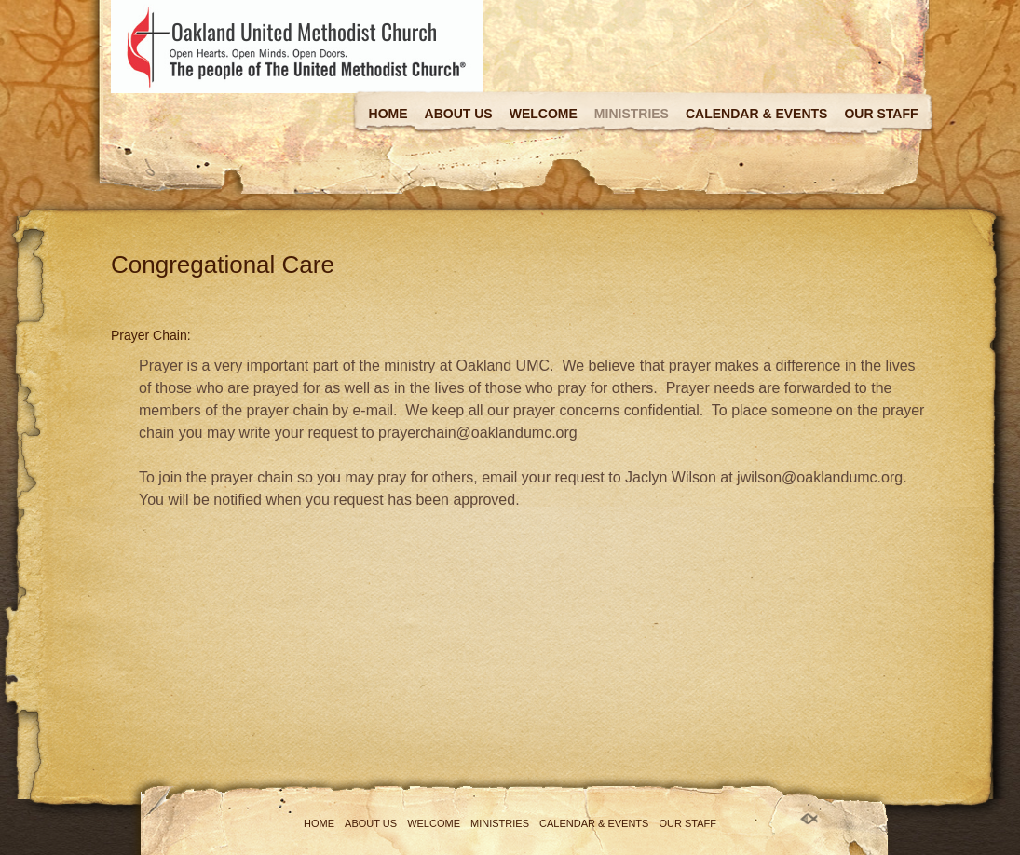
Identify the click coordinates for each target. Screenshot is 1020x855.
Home (388, 113)
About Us (459, 113)
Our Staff (881, 113)
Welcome (544, 113)
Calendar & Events (756, 113)
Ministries (631, 113)
